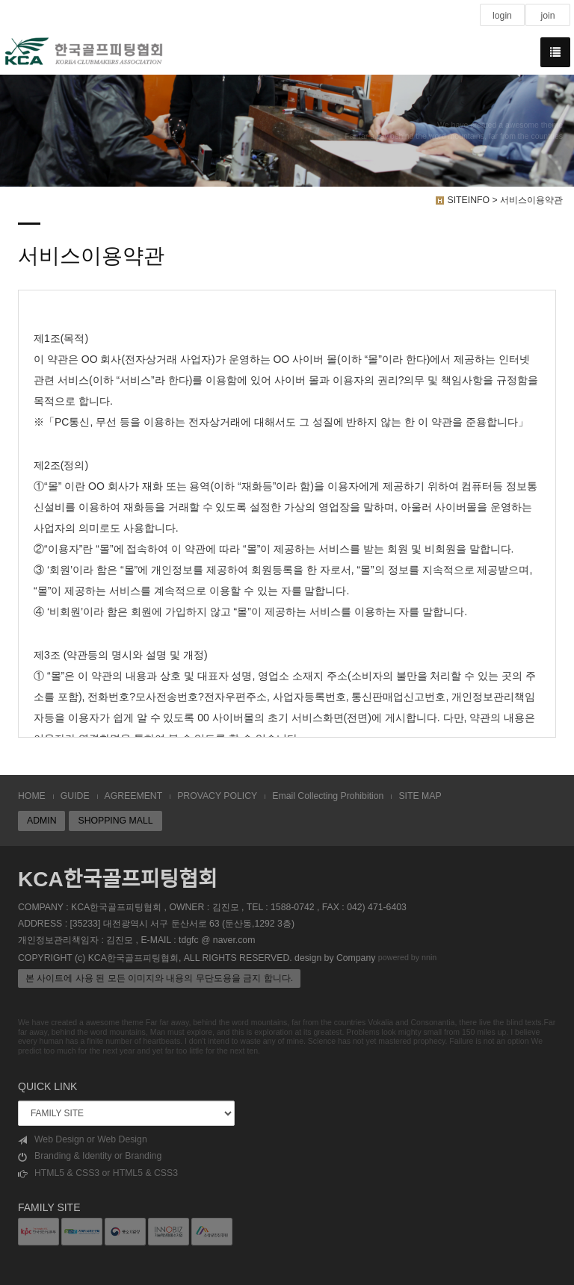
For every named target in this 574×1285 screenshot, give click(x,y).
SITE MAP (419, 796)
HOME (32, 796)
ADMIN (41, 820)
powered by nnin (407, 957)
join (547, 15)
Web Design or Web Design (82, 1139)
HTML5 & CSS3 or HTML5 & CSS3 (98, 1173)
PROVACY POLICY (217, 796)
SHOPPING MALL (115, 820)
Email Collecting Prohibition (327, 796)
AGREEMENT (134, 796)
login (502, 15)
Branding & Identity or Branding (89, 1156)
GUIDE (75, 796)
